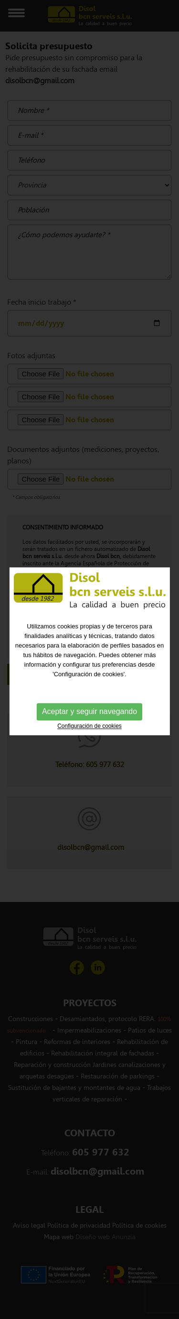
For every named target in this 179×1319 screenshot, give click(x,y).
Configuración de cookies (89, 721)
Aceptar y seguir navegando (89, 707)
